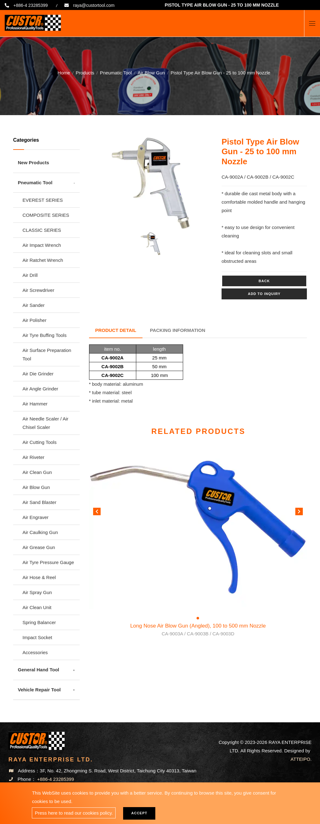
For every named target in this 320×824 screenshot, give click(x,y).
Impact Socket (37, 637)
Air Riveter (33, 457)
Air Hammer (35, 403)
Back (264, 281)
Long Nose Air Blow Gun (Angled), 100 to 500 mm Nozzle (198, 630)
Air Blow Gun (151, 71)
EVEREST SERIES (42, 200)
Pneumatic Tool (116, 71)
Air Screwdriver (38, 290)
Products (85, 71)
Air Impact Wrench (41, 245)
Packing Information (177, 330)
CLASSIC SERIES (41, 230)
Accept (139, 813)
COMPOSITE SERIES (45, 215)
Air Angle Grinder (40, 388)
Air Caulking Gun (40, 532)
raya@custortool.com (94, 5)
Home (64, 71)
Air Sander (33, 305)
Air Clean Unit (37, 607)
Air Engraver (35, 517)
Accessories (35, 652)
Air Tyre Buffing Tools (44, 335)
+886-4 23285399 (30, 5)
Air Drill (30, 275)
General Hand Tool (38, 669)
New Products (33, 162)
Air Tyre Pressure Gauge (48, 562)
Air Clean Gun (37, 472)
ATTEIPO (300, 759)
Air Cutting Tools (39, 442)
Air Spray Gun (37, 592)
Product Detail (115, 330)
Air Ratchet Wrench (42, 260)
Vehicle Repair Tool (39, 689)
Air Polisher (34, 320)
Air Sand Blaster (39, 502)
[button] (299, 513)
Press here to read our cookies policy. (74, 813)
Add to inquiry (264, 294)
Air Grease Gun (38, 547)
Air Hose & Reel (39, 577)
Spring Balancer (39, 622)
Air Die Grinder (37, 373)
